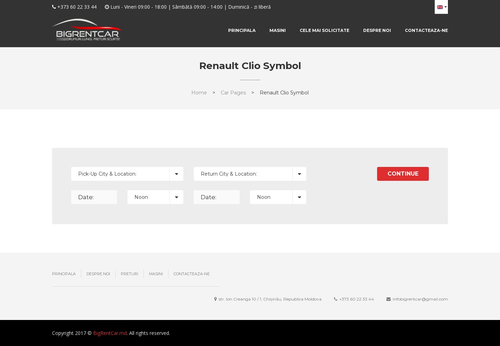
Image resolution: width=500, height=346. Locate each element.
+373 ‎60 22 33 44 (356, 299)
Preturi (129, 273)
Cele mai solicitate (324, 30)
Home (199, 93)
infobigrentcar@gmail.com (420, 299)
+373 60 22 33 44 (77, 6)
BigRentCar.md (110, 333)
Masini (277, 30)
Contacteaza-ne (426, 30)
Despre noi (377, 30)
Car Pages (233, 93)
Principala (242, 30)
